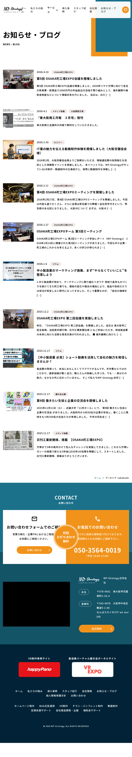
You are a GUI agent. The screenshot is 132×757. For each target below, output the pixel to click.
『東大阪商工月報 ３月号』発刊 (60, 117)
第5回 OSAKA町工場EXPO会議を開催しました (69, 78)
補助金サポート (92, 710)
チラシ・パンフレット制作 (88, 706)
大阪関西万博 (77, 111)
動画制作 (113, 706)
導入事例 (66, 9)
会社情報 (93, 9)
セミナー (58, 142)
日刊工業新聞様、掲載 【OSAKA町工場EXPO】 (70, 440)
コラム (56, 264)
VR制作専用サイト (39, 667)
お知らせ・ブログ (108, 9)
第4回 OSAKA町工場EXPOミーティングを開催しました (76, 192)
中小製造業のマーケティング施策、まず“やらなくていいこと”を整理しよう (82, 272)
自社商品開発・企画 (67, 710)
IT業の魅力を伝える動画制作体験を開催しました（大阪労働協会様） (82, 151)
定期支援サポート (41, 710)
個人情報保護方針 (56, 695)
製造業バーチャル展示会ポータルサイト (93, 667)
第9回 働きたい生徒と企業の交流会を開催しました (72, 400)
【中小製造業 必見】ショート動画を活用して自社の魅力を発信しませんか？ (82, 359)
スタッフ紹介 (80, 9)
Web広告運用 (47, 706)
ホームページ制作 (24, 706)
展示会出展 (60, 394)
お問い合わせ (34, 550)
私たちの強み (36, 9)
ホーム (23, 9)
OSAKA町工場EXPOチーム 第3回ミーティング (69, 231)
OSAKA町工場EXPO (63, 72)
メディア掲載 (59, 111)
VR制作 (63, 706)
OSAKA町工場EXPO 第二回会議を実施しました (70, 318)
